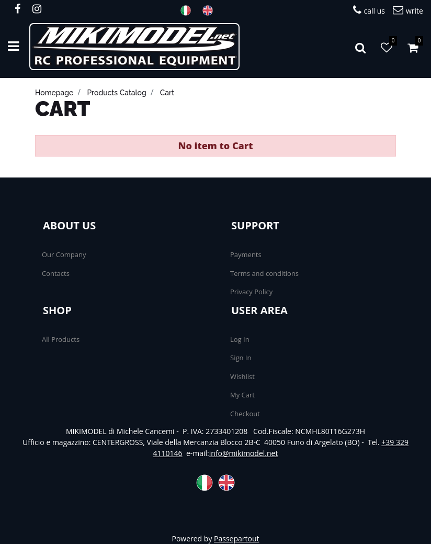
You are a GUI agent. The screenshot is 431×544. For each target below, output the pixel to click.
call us (369, 10)
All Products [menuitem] (61, 339)
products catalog (116, 92)
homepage (54, 92)
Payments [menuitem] (246, 254)
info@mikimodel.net (243, 453)
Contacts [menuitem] (56, 273)
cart (167, 92)
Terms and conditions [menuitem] (264, 273)
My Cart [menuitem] (242, 394)
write (408, 10)
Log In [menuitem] (239, 339)
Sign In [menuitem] (240, 357)
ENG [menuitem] (210, 10)
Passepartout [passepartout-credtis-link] (236, 538)
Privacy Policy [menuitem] (251, 291)
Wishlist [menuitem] (242, 376)
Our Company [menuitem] (64, 254)
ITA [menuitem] (188, 10)
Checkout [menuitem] (245, 413)
